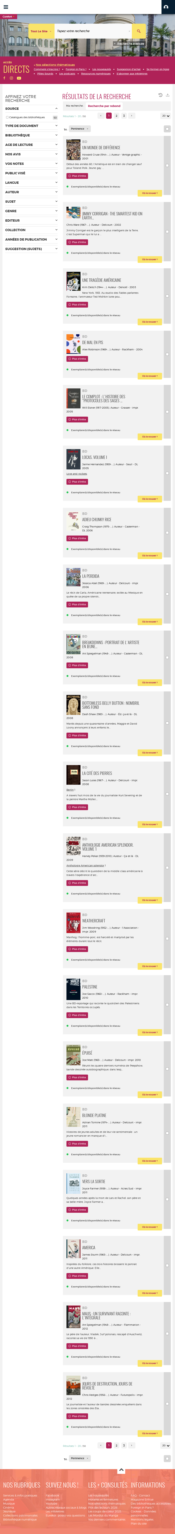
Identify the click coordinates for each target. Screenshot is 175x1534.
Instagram (53, 1499)
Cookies (136, 1511)
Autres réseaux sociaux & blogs (66, 1507)
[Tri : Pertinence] (80, 128)
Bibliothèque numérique (20, 1519)
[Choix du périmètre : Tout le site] (41, 31)
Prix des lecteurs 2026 (102, 1507)
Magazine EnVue (142, 1499)
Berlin (70, 789)
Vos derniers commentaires (106, 1519)
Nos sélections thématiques (107, 1503)
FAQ (134, 1495)
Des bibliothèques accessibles (151, 1503)
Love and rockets (76, 473)
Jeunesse (9, 1511)
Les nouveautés (98, 1495)
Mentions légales (142, 1519)
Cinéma (8, 1507)
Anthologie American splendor (85, 865)
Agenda (8, 1499)
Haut (121, 1470)
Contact (144, 1495)
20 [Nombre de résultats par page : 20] (164, 115)
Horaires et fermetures (103, 1499)
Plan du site (139, 1523)
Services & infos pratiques (20, 1495)
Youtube (51, 1503)
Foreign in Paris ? (142, 1507)
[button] (168, 7)
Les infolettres (55, 1511)
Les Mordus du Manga (103, 1515)
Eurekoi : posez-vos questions (65, 1515)
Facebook (52, 1495)
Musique (9, 1503)
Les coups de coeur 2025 (104, 1511)
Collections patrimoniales (20, 1515)
